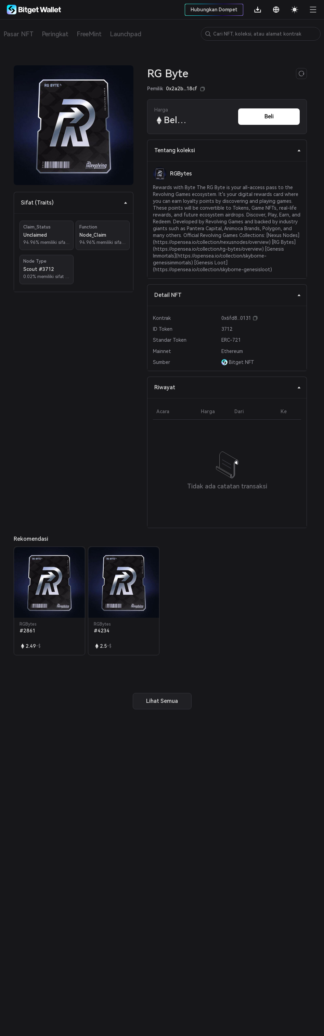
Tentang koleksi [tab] (227, 150)
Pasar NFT (18, 34)
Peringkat (55, 34)
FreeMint (89, 34)
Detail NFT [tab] (227, 295)
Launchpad (125, 34)
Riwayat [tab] (227, 387)
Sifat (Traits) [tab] (74, 202)
